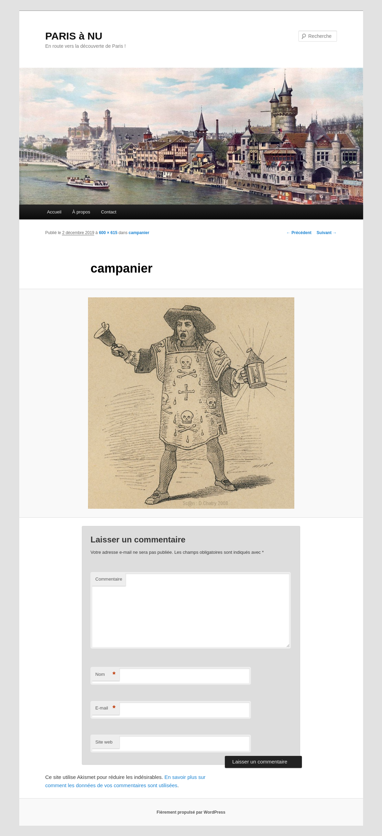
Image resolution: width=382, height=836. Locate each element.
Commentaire (108, 579)
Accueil (54, 211)
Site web (103, 742)
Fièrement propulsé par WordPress (191, 812)
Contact (109, 211)
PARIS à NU (73, 36)
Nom (105, 675)
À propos (81, 211)
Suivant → (327, 232)
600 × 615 (108, 232)
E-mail (105, 708)
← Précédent (298, 232)
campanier (139, 232)
